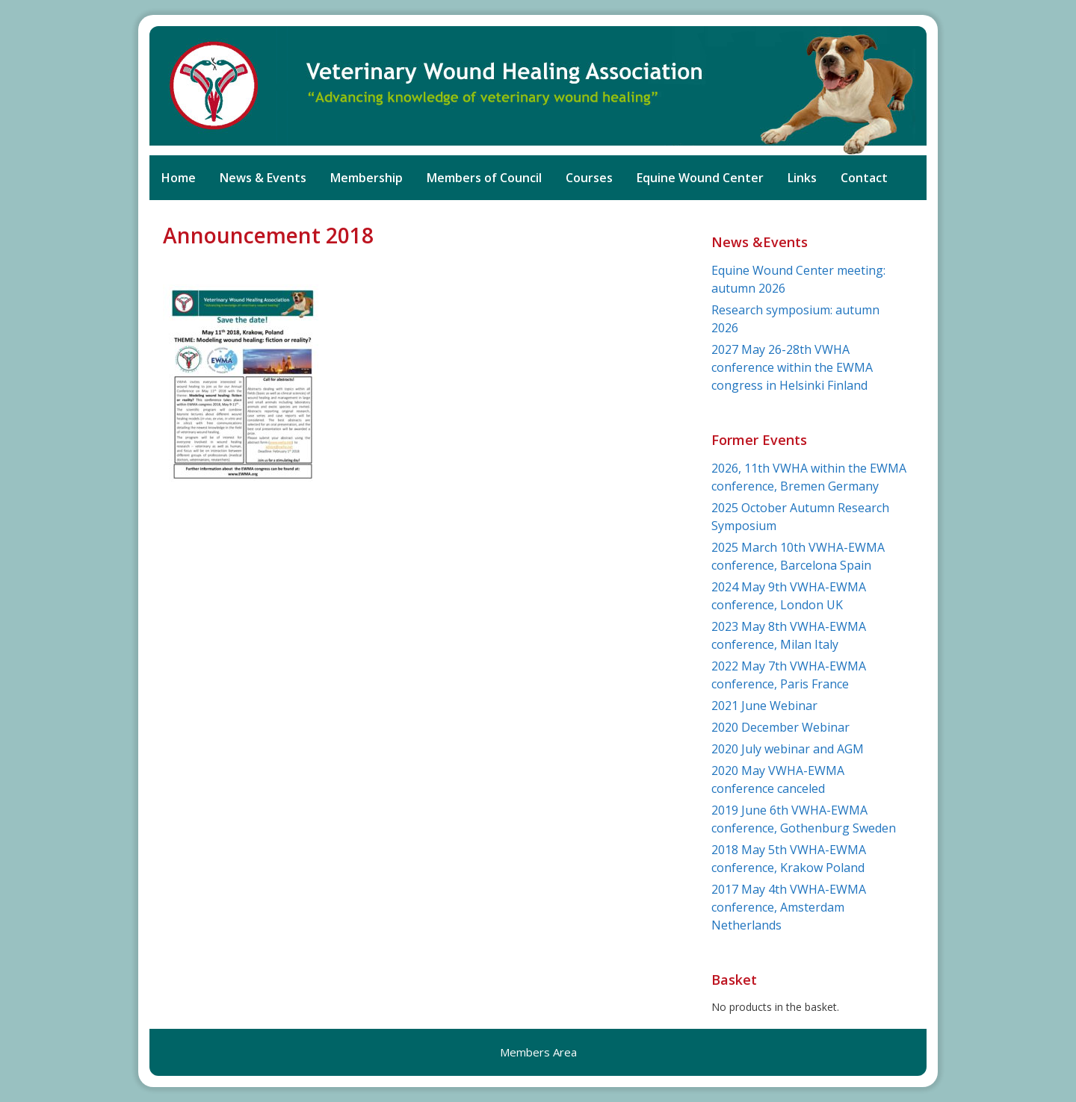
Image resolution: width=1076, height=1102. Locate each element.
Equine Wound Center (700, 177)
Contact (864, 177)
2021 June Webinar (764, 705)
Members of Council (484, 177)
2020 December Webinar (780, 727)
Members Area (538, 1052)
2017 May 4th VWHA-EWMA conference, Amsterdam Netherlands (788, 907)
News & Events (263, 177)
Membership (366, 177)
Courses (589, 177)
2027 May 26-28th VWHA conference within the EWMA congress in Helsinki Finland (792, 367)
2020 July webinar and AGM (787, 749)
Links (802, 177)
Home (178, 177)
